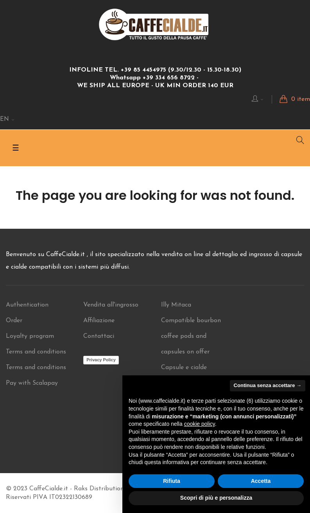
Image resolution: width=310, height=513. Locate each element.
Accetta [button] (261, 481)
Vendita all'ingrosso (110, 305)
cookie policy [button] (199, 424)
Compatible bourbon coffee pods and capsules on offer (191, 336)
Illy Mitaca (176, 305)
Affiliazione (99, 320)
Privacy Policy (101, 359)
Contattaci (98, 336)
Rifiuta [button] (171, 481)
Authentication (27, 305)
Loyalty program (30, 336)
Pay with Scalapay (32, 383)
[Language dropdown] (7, 119)
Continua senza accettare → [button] (267, 385)
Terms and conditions (36, 352)
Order (14, 320)
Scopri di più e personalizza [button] (216, 498)
